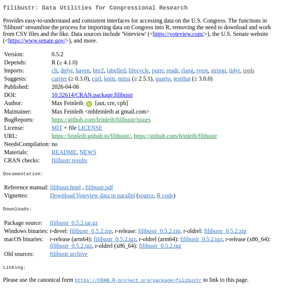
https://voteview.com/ (178, 35)
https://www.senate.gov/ (36, 42)
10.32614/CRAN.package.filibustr (92, 96)
